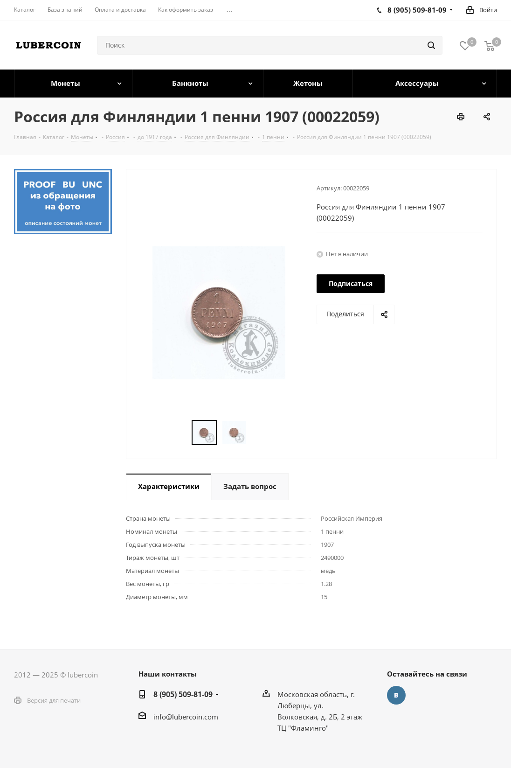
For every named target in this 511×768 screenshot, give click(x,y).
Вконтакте (396, 695)
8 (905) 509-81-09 (183, 694)
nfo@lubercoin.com (186, 716)
